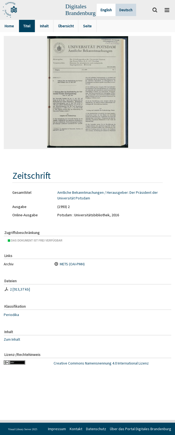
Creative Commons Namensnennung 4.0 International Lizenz (101, 363)
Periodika (11, 314)
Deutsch (125, 10)
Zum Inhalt (12, 339)
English (106, 10)
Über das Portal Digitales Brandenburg (140, 428)
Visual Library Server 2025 (22, 429)
